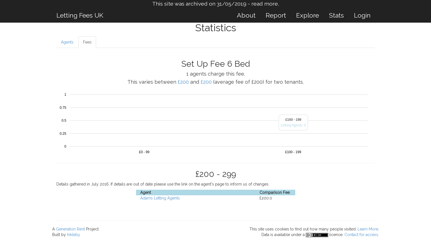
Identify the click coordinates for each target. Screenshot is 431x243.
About (246, 15)
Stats (336, 15)
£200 (183, 82)
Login (362, 15)
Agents (67, 42)
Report (276, 15)
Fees (87, 42)
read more (264, 4)
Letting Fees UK (79, 15)
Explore (307, 15)
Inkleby (73, 234)
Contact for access (361, 234)
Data (265, 234)
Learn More (368, 229)
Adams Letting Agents (160, 198)
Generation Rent (70, 229)
